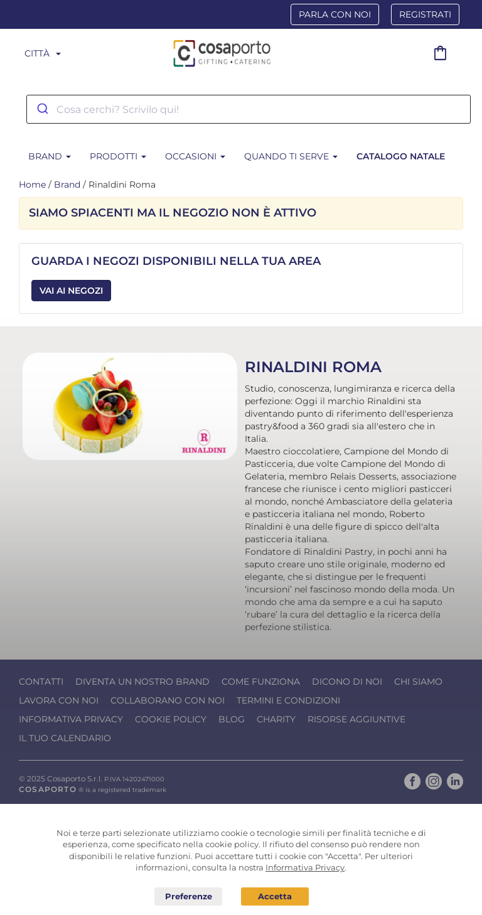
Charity (276, 719)
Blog (231, 719)
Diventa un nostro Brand (142, 681)
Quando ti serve (291, 156)
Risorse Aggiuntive (356, 719)
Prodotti (118, 156)
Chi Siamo (418, 681)
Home (32, 184)
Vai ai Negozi (71, 290)
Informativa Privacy (71, 719)
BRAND (49, 156)
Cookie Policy (170, 719)
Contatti (41, 681)
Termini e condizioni (288, 700)
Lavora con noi (59, 700)
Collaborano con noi (167, 700)
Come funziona (261, 681)
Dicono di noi (347, 681)
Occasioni (195, 156)
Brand (67, 184)
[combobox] (248, 109)
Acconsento (275, 896)
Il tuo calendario (65, 738)
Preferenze (188, 896)
